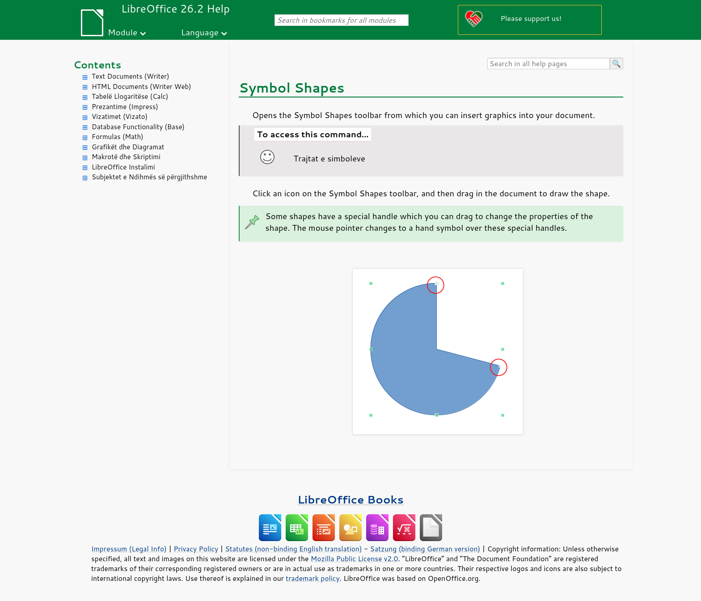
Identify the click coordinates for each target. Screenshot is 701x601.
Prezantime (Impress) (125, 106)
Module (122, 32)
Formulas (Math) (118, 136)
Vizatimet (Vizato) (120, 116)
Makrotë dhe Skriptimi (126, 156)
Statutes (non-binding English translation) (293, 549)
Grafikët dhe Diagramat (128, 147)
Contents (97, 65)
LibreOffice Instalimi (123, 167)
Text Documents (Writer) (130, 76)
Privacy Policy (195, 549)
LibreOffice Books (350, 499)
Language (200, 32)
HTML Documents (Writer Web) (141, 86)
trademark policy (312, 578)
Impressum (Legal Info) (129, 549)
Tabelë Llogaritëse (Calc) (130, 96)
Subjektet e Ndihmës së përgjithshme (149, 177)
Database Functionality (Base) (138, 126)
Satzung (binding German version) (425, 549)
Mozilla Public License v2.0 (354, 558)
